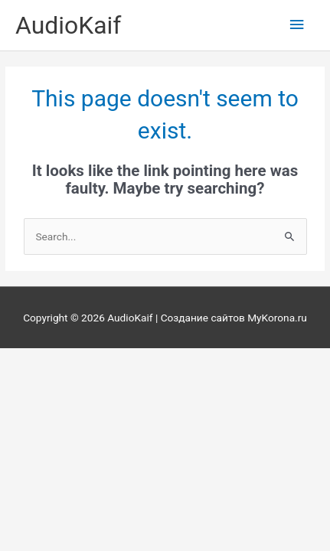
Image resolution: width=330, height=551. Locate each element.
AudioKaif (68, 25)
